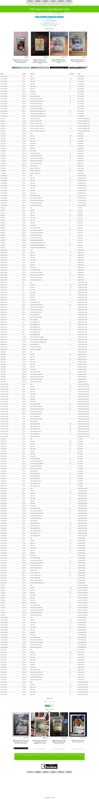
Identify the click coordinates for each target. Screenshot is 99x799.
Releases (45, 1)
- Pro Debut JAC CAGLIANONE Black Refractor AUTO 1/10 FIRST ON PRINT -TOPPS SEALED (21, 742)
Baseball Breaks (60, 17)
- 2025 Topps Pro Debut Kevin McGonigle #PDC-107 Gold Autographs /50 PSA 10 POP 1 (39, 742)
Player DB (37, 17)
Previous (45, 701)
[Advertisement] (49, 783)
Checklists (38, 1)
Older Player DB (43, 17)
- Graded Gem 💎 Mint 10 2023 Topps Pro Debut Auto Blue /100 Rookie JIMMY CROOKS (21, 61)
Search (53, 1)
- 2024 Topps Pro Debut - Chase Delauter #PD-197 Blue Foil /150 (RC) (59, 61)
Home (30, 1)
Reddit (68, 1)
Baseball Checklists (52, 17)
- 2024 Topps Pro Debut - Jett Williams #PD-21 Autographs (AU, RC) (78, 61)
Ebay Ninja (61, 1)
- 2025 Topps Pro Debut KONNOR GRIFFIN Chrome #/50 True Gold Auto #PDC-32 (59, 742)
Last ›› (54, 701)
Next (50, 701)
